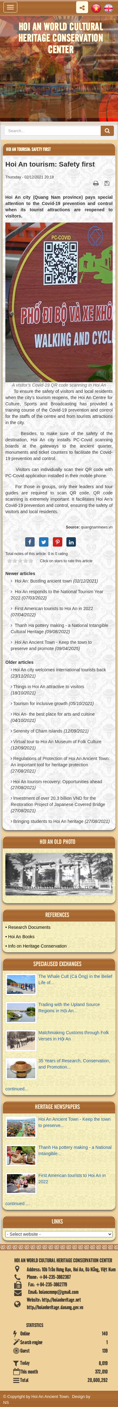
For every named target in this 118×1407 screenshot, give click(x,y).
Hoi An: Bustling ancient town (43, 580)
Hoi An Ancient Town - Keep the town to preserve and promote (51, 645)
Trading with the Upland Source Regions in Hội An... (69, 1007)
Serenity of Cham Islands (37, 731)
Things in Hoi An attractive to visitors (48, 686)
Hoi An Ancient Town (50, 1396)
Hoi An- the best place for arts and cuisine (54, 714)
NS (6, 1402)
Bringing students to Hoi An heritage (48, 821)
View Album (62, 877)
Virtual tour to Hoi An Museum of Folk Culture (57, 741)
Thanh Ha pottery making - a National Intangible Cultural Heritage (59, 628)
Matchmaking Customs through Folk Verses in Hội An (73, 1035)
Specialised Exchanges (57, 964)
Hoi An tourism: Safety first (28, 150)
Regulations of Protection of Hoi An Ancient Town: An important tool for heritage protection (60, 761)
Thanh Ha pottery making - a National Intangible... (75, 1150)
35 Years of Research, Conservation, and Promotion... (74, 1063)
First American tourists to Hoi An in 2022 (54, 608)
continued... (16, 1088)
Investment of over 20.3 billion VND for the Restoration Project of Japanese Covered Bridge (58, 801)
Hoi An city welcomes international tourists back (59, 669)
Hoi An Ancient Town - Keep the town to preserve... (74, 1122)
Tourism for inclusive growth (40, 703)
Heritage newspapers (57, 1107)
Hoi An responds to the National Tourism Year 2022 (57, 594)
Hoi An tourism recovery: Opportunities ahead (57, 781)
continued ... (17, 1203)
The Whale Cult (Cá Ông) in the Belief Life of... (75, 979)
